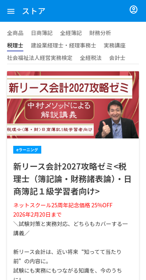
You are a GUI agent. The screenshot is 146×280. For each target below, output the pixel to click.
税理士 (15, 45)
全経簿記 (71, 33)
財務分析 (100, 33)
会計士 (117, 57)
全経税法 (91, 57)
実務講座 (114, 45)
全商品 (15, 33)
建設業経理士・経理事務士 (63, 45)
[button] (11, 11)
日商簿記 (42, 33)
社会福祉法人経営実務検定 (39, 57)
